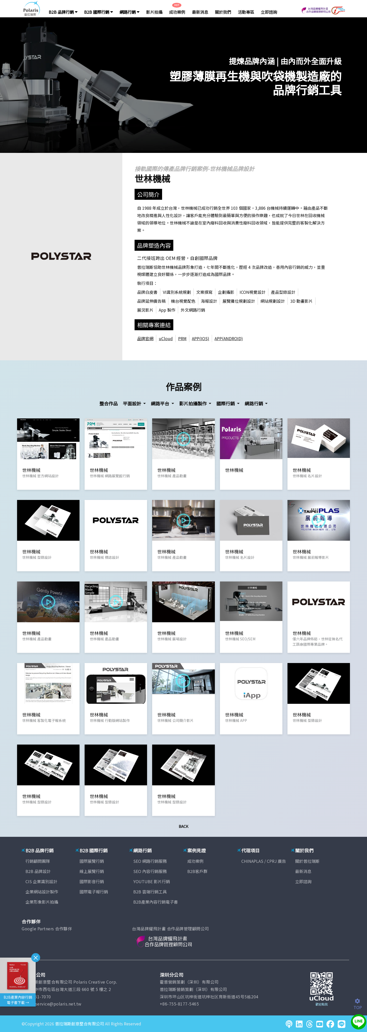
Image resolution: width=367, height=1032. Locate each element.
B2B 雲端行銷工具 (150, 892)
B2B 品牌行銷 (63, 12)
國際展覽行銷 (92, 861)
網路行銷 (129, 12)
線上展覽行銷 (92, 871)
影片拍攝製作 (193, 403)
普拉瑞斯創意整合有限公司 (79, 1024)
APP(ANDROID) (229, 338)
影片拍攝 (154, 12)
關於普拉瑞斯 (307, 861)
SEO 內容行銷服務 (150, 871)
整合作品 (108, 403)
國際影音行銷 (92, 881)
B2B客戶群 (197, 871)
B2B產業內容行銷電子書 (155, 902)
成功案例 (177, 12)
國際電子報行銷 (94, 892)
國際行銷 (226, 403)
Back (183, 826)
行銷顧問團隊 (37, 861)
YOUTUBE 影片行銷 (151, 881)
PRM (182, 338)
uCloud (166, 338)
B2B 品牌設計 (38, 871)
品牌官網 (145, 338)
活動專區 (246, 12)
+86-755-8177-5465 (179, 1004)
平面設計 (132, 403)
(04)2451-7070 (36, 997)
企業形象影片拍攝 (41, 902)
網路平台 (160, 403)
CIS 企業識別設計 (41, 881)
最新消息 (200, 12)
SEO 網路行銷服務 (150, 861)
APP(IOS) (200, 338)
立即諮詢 (269, 12)
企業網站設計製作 (41, 892)
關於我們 (223, 12)
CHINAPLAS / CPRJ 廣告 (263, 861)
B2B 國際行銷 (98, 12)
